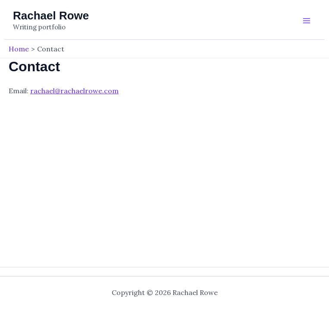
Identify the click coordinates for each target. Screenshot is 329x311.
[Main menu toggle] (306, 20)
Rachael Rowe (51, 15)
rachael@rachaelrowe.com (74, 90)
